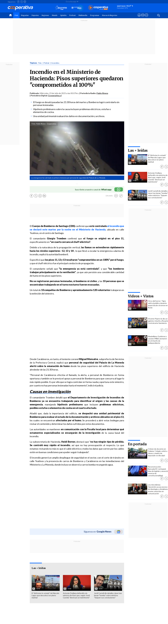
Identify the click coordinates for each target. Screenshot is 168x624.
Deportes (35, 15)
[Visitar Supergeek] (146, 17)
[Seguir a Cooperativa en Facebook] (18, 1)
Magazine (25, 15)
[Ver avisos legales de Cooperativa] (139, 17)
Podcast (72, 15)
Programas (94, 15)
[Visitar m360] (142, 17)
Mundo (54, 15)
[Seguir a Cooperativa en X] (21, 1)
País (16, 15)
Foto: (34, 124)
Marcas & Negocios (109, 15)
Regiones (45, 15)
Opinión (63, 15)
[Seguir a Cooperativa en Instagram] (25, 1)
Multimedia (82, 15)
